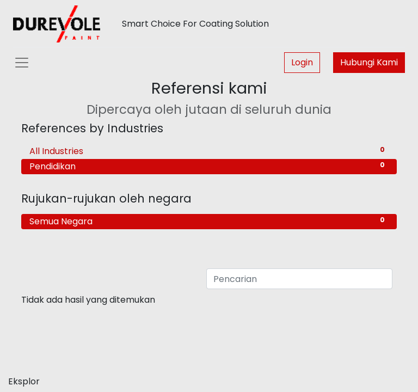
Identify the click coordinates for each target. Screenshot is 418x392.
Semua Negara (209, 221)
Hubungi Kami (369, 62)
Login (302, 62)
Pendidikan (209, 166)
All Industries (209, 151)
